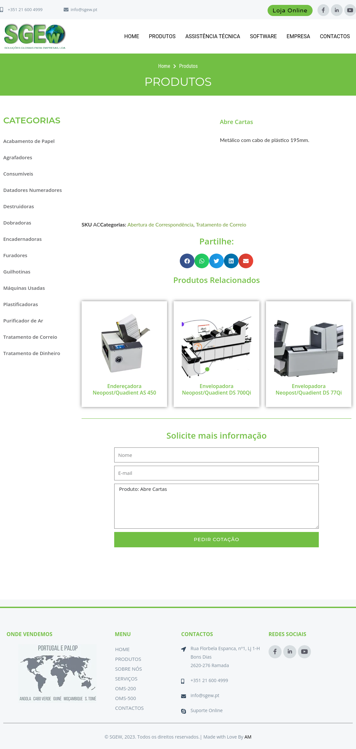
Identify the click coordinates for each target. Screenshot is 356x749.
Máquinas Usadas (24, 288)
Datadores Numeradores (32, 190)
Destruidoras (18, 206)
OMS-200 (125, 688)
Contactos (335, 36)
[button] (187, 261)
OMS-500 (125, 698)
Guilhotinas (16, 271)
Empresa (298, 36)
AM (247, 737)
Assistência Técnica (212, 36)
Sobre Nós (128, 668)
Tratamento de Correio (223, 224)
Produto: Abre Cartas (216, 513)
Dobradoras (17, 222)
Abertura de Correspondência (161, 224)
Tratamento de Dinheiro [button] (31, 353)
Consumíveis (18, 173)
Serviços (126, 678)
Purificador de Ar (23, 320)
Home (131, 36)
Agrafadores (17, 157)
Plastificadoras (20, 304)
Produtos (162, 36)
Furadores (15, 255)
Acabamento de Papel (29, 141)
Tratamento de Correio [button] (30, 337)
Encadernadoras (22, 239)
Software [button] (263, 36)
